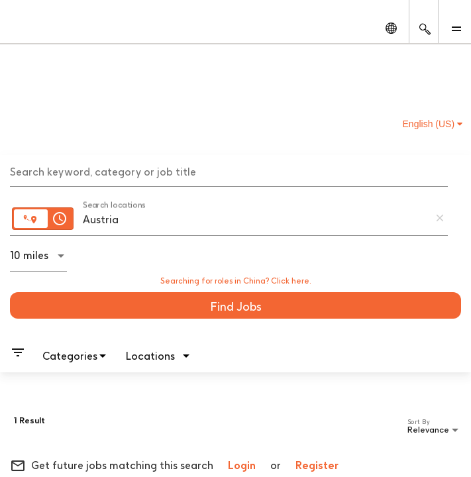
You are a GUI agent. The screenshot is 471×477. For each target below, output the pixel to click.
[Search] (235, 305)
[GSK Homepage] (35, 27)
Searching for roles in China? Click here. (235, 281)
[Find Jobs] (235, 305)
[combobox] (229, 170)
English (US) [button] (432, 124)
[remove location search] (440, 218)
